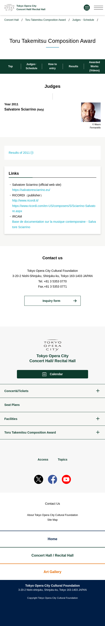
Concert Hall (11, 19)
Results (73, 66)
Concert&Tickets (16, 391)
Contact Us (52, 503)
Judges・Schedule (83, 19)
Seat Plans (12, 405)
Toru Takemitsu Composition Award (45, 19)
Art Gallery (52, 572)
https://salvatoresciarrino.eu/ (31, 190)
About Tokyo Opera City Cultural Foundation (52, 515)
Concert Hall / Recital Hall (52, 555)
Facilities (10, 419)
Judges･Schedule (31, 66)
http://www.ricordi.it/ (25, 200)
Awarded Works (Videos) (94, 66)
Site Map (52, 519)
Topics (62, 459)
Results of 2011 (19, 152)
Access (43, 459)
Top (10, 66)
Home (52, 539)
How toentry (52, 66)
